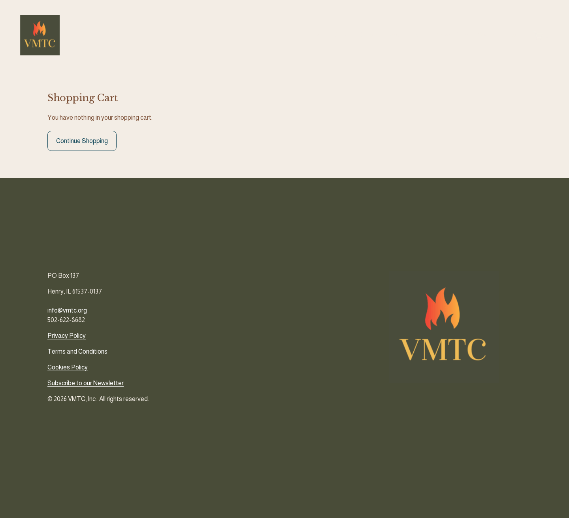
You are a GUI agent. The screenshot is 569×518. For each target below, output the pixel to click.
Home (315, 37)
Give (419, 37)
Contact (486, 37)
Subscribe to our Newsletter (85, 383)
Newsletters (450, 37)
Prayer (395, 37)
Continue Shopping (82, 144)
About (340, 37)
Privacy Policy (66, 335)
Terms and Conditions (77, 351)
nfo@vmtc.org (68, 310)
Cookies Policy (67, 367)
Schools (367, 37)
